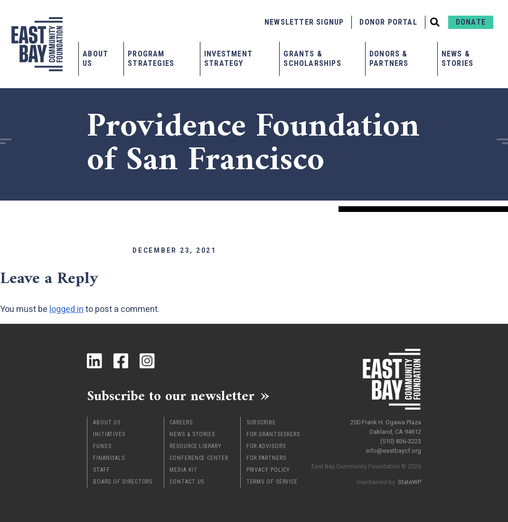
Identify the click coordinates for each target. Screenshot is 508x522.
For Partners (266, 458)
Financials (109, 458)
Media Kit (183, 470)
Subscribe (261, 422)
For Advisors (266, 446)
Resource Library (195, 446)
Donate (471, 22)
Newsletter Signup (304, 22)
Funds (102, 446)
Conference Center (198, 458)
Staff (101, 470)
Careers (180, 422)
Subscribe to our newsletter (172, 395)
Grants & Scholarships (312, 58)
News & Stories (457, 58)
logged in (66, 309)
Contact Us (186, 481)
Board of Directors (122, 481)
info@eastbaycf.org (393, 450)
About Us (95, 58)
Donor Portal (388, 22)
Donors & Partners (389, 58)
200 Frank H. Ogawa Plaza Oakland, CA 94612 (385, 426)
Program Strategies (151, 58)
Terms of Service (272, 481)
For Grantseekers (273, 434)
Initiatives (109, 434)
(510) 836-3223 (400, 440)
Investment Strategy (228, 58)
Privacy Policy (268, 470)
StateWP (409, 481)
